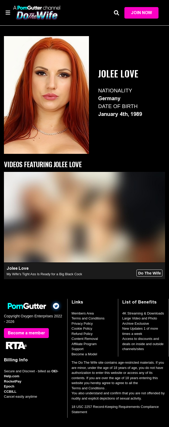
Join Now (141, 12)
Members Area (83, 313)
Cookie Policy (82, 328)
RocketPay (12, 381)
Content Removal (85, 339)
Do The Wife (149, 273)
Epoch (9, 386)
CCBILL (10, 392)
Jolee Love (18, 268)
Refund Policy (82, 334)
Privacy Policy (82, 323)
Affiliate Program (84, 344)
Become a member (26, 332)
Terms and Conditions (88, 318)
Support (78, 349)
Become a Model (84, 354)
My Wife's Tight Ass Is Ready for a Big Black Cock (44, 274)
